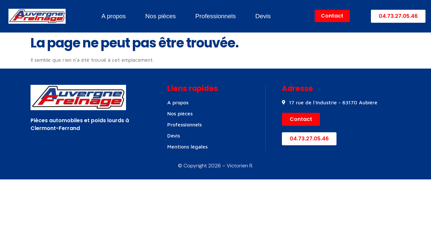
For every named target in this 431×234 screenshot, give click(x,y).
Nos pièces (160, 16)
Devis (263, 16)
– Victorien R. (237, 165)
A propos (113, 16)
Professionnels (215, 16)
